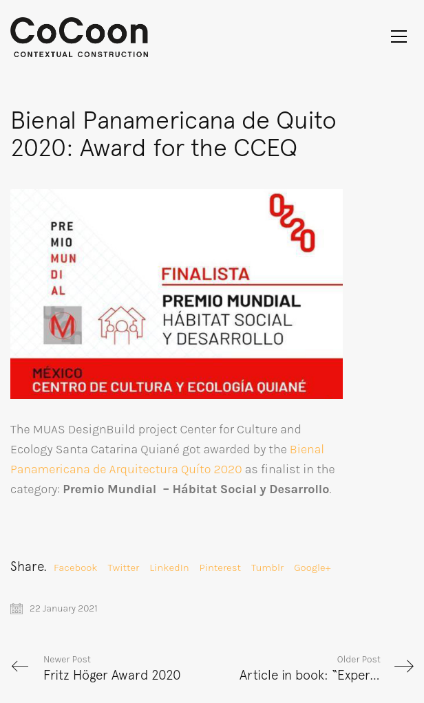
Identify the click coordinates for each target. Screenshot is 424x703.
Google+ (312, 567)
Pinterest (220, 567)
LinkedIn (169, 567)
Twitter (124, 567)
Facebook (76, 567)
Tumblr (267, 567)
